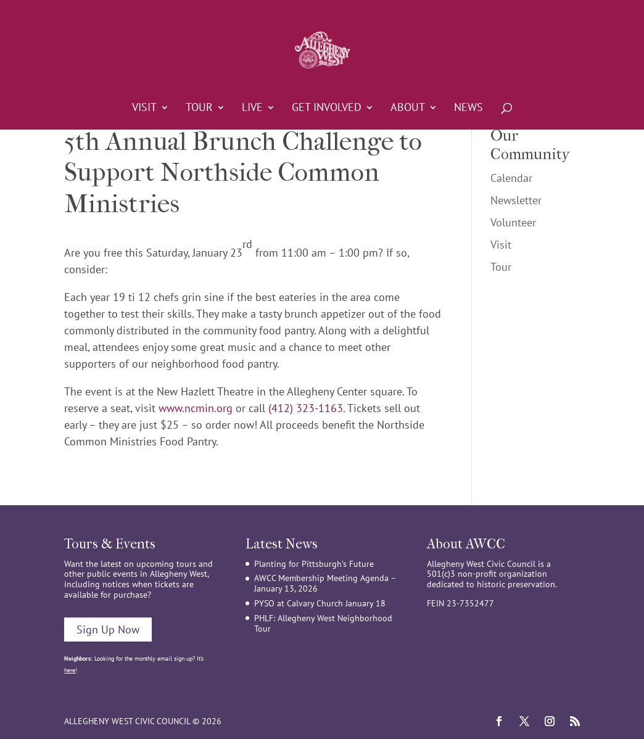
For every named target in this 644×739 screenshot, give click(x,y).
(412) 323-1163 (305, 408)
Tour (199, 108)
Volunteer (513, 222)
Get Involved (326, 108)
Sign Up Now (107, 629)
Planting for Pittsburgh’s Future (314, 563)
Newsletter (516, 200)
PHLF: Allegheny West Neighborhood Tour (323, 623)
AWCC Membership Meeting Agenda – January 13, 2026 (324, 583)
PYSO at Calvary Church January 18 (320, 603)
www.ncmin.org (196, 408)
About (407, 108)
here (69, 670)
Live (252, 108)
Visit (144, 108)
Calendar (511, 178)
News (468, 108)
